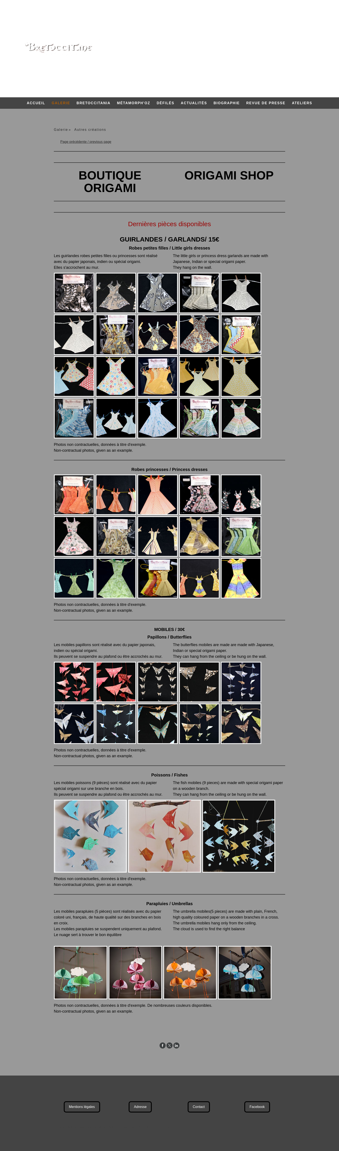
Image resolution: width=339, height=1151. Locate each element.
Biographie (227, 103)
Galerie (61, 103)
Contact (199, 1107)
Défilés (165, 103)
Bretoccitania (93, 103)
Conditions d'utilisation (91, 1127)
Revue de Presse (265, 103)
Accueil (36, 103)
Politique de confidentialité (124, 1127)
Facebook (257, 1107)
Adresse (140, 1107)
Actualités (194, 103)
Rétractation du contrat (159, 1127)
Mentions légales (82, 1107)
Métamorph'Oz (133, 103)
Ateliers (302, 103)
